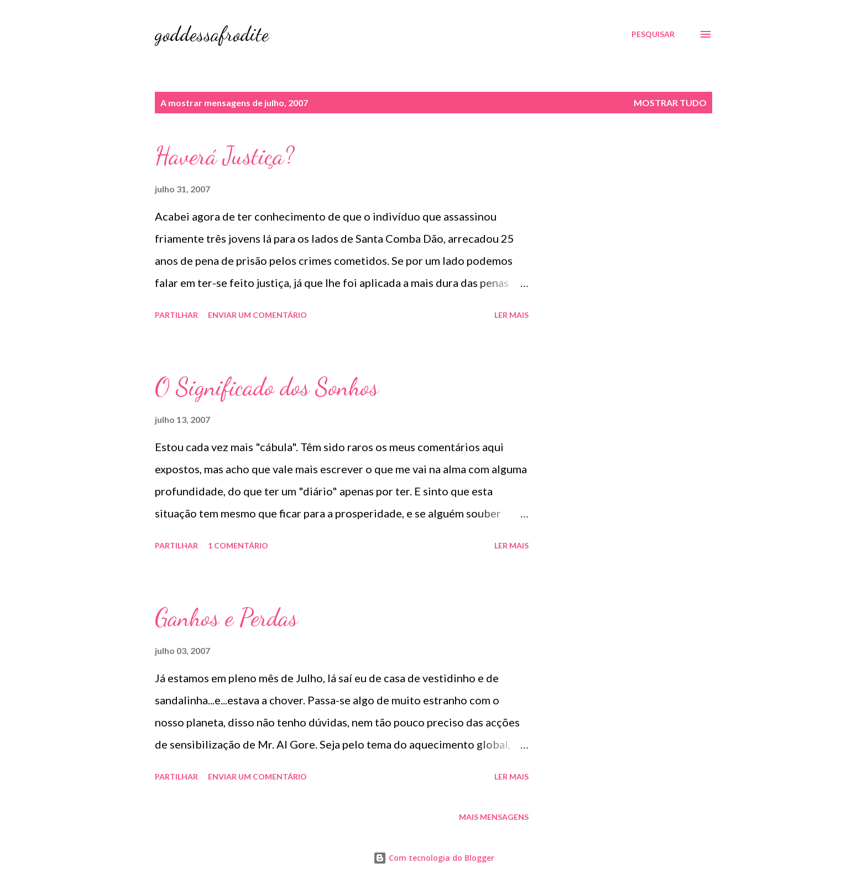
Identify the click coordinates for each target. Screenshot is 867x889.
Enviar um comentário (257, 315)
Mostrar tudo (670, 102)
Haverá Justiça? (224, 156)
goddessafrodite (212, 34)
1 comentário (238, 545)
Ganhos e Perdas (226, 617)
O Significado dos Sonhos (266, 387)
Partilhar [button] (176, 315)
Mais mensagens (494, 817)
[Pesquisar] (653, 34)
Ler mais (511, 315)
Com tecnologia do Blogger (433, 858)
